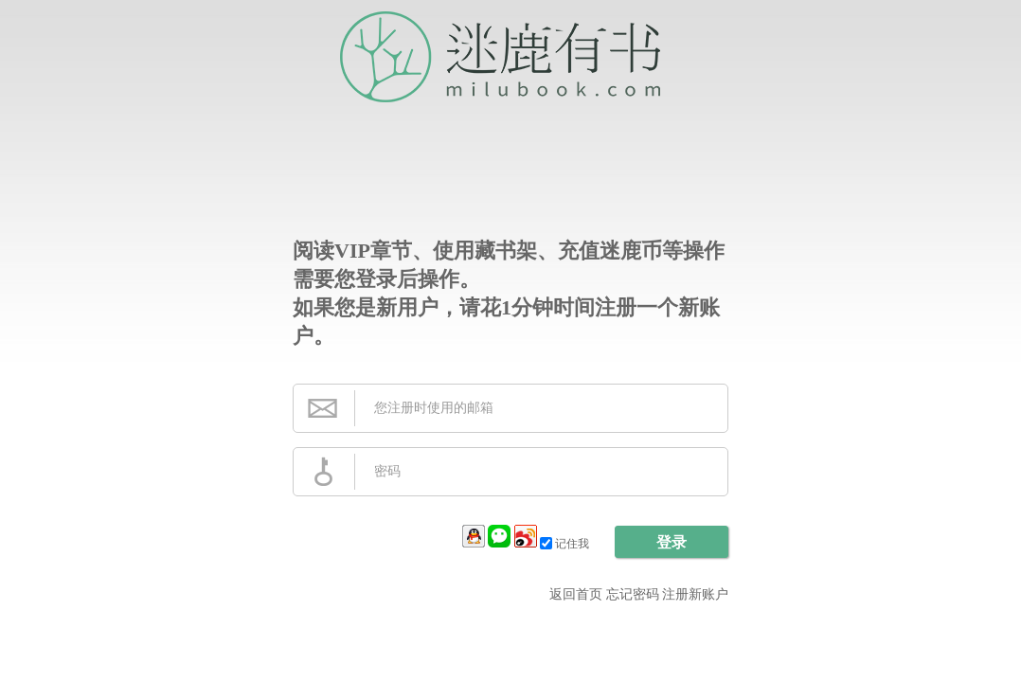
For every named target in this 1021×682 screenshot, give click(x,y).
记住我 (566, 543)
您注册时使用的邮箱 (433, 408)
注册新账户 (695, 594)
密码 (387, 471)
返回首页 (575, 594)
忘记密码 (632, 594)
